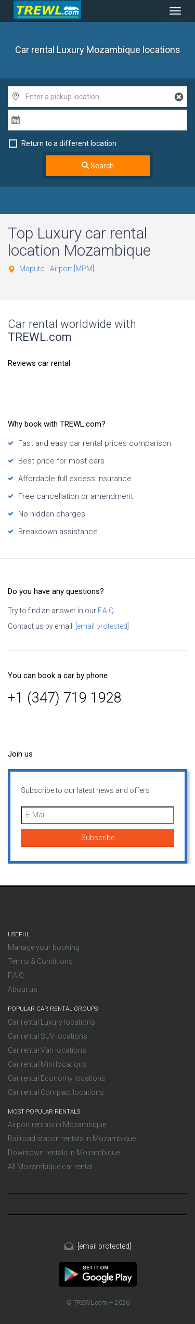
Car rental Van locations (47, 1050)
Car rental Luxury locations (51, 1022)
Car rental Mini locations (47, 1064)
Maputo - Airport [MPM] (56, 268)
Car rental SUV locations (47, 1036)
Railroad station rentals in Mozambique (72, 1138)
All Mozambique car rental (50, 1166)
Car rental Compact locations (56, 1092)
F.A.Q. (105, 610)
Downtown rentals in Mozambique (64, 1152)
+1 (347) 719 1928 (65, 698)
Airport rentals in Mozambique (57, 1124)
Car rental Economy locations (57, 1078)
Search (98, 166)
